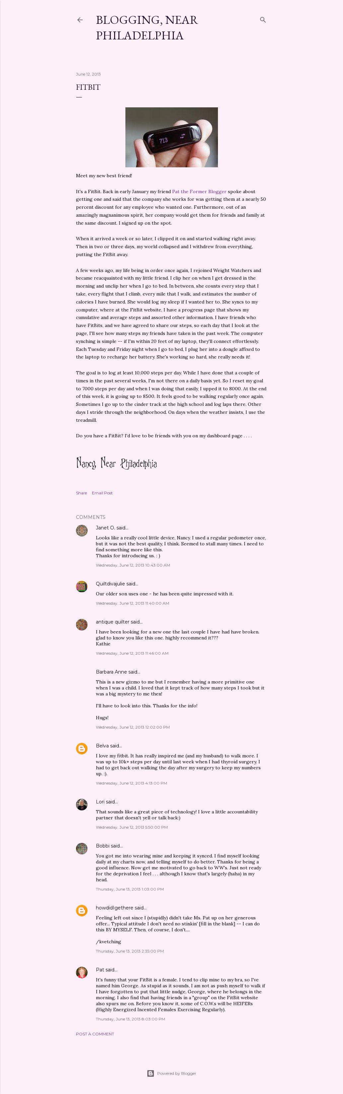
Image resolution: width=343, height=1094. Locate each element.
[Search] (263, 18)
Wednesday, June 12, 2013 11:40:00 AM (132, 603)
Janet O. (105, 528)
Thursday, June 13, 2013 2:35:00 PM (130, 951)
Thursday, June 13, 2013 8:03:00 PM (130, 1018)
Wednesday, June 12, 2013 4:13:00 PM (131, 783)
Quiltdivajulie (110, 584)
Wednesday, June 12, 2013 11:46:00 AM (132, 653)
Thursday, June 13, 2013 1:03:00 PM (130, 889)
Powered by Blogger (171, 1073)
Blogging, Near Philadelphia (147, 27)
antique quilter (112, 622)
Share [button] (81, 492)
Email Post (102, 492)
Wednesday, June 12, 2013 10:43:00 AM (133, 565)
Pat (100, 970)
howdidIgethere (114, 908)
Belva (102, 746)
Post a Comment (95, 1033)
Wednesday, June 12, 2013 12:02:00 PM (133, 727)
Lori (100, 802)
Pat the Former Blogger (199, 191)
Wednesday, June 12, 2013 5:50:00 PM (132, 827)
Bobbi (102, 846)
